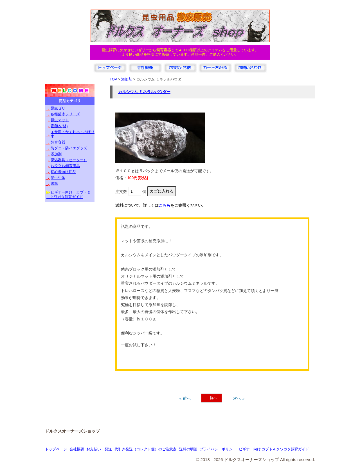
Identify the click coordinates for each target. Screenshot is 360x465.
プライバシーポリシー (218, 449)
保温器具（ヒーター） (69, 160)
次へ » (238, 398)
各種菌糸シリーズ (65, 114)
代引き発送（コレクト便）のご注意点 (145, 449)
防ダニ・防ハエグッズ (69, 148)
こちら (164, 205)
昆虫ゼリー (60, 108)
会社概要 (76, 449)
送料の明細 (188, 449)
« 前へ (185, 398)
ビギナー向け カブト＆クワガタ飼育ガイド (274, 449)
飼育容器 (58, 142)
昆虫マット (60, 120)
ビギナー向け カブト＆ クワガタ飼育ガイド (68, 194)
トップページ (56, 449)
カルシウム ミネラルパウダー (144, 91)
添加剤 (56, 154)
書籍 (54, 183)
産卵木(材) (59, 126)
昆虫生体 (58, 178)
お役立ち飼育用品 (65, 166)
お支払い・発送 (99, 449)
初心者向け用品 (63, 172)
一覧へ (211, 398)
